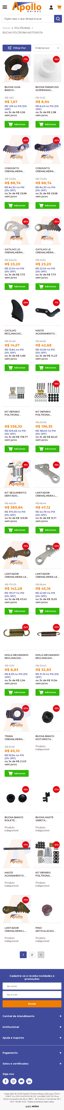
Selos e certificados (16, 1063)
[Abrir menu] (5, 7)
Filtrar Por (17, 47)
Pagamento (10, 1052)
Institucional (11, 1027)
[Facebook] (6, 1083)
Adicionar (16, 124)
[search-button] (58, 19)
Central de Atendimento (18, 1016)
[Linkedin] (29, 1083)
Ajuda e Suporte (13, 1037)
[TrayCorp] (35, 1106)
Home (6, 28)
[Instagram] (13, 1083)
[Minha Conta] (51, 7)
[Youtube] (21, 1083)
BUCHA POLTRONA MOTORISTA (23, 32)
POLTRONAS (22, 28)
